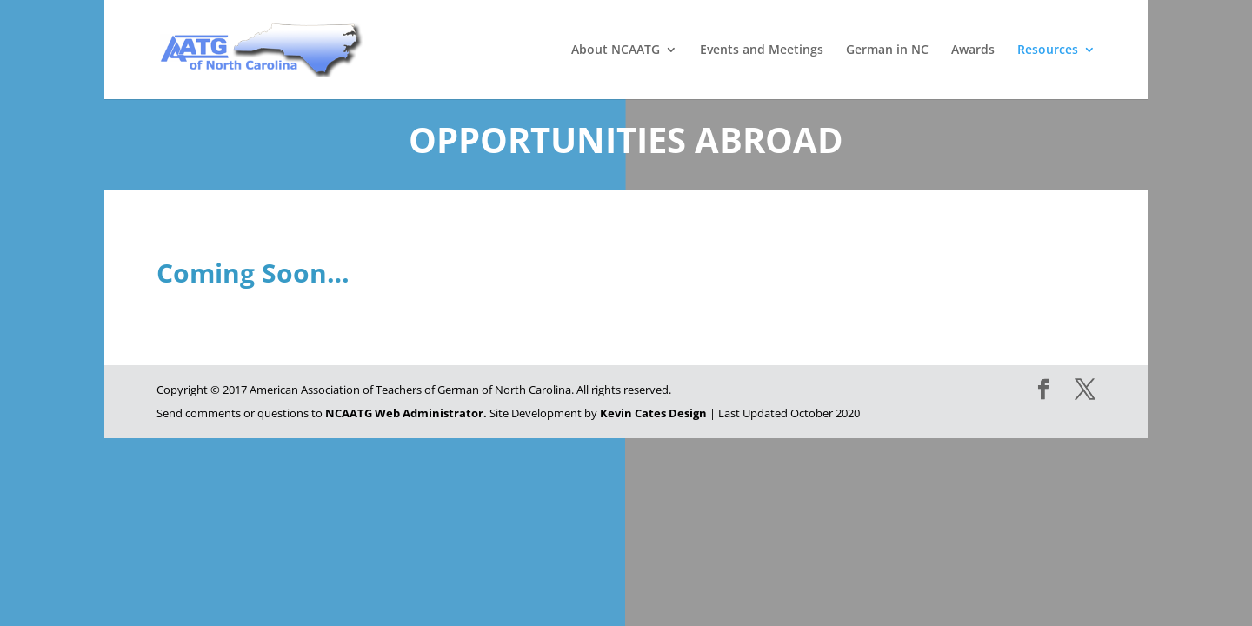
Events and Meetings (761, 50)
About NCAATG (615, 50)
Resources (1047, 50)
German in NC (887, 50)
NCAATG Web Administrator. (406, 413)
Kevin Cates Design (653, 413)
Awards (973, 50)
